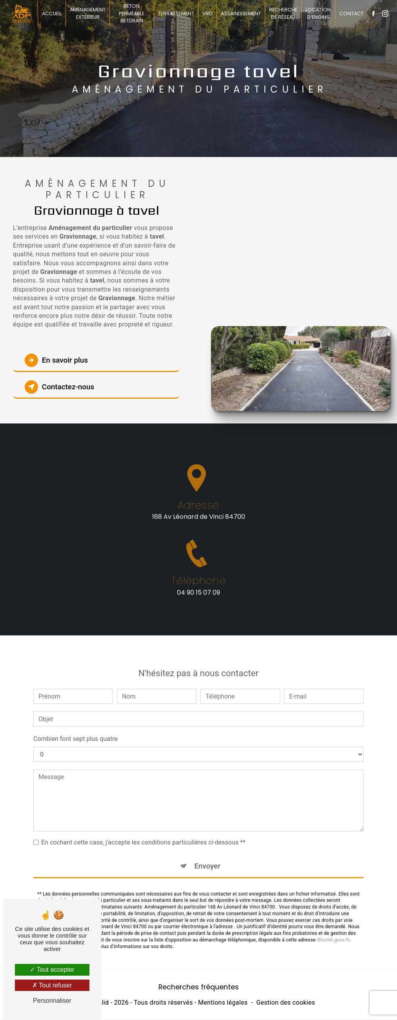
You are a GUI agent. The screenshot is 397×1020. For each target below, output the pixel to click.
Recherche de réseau (283, 13)
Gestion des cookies (285, 1003)
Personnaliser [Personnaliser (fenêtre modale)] (52, 1000)
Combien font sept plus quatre (75, 730)
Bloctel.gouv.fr (333, 931)
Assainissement (241, 13)
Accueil (52, 13)
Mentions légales (223, 1003)
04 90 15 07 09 (198, 601)
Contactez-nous (60, 387)
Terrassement (176, 13)
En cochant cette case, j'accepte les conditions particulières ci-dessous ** (143, 834)
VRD (207, 13)
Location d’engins (318, 13)
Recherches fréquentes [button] (198, 987)
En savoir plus (57, 360)
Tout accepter (52, 969)
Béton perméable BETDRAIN (132, 13)
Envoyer (207, 857)
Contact (351, 13)
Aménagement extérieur (88, 13)
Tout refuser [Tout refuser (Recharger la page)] (52, 985)
